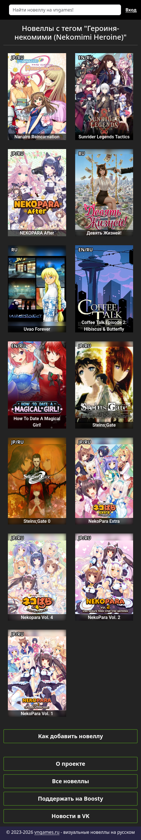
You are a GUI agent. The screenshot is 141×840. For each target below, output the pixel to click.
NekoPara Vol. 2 (104, 617)
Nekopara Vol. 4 (37, 617)
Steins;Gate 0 (36, 521)
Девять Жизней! (104, 233)
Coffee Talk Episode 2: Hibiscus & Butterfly (104, 326)
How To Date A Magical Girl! (37, 422)
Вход (131, 10)
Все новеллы (70, 781)
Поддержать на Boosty (70, 798)
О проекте (70, 763)
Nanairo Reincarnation (36, 136)
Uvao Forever (37, 329)
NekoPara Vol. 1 (37, 713)
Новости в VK (70, 816)
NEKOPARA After (37, 233)
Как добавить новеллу (70, 736)
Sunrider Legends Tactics (104, 136)
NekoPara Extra (104, 521)
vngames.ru (46, 832)
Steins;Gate (104, 425)
